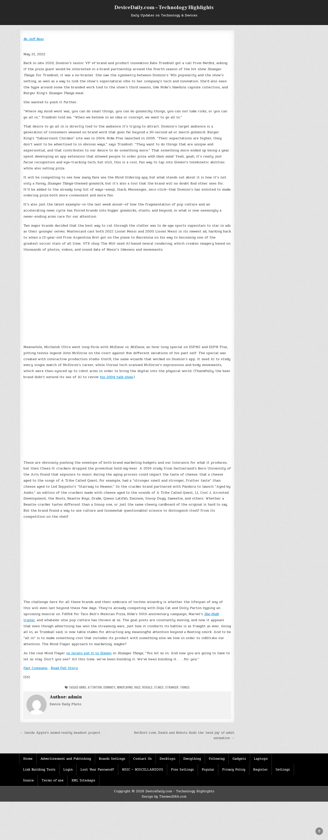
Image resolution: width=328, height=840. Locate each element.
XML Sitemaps (83, 780)
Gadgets (239, 758)
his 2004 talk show (116, 377)
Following (217, 758)
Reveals (147, 687)
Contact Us (142, 758)
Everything (192, 758)
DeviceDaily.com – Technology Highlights (164, 7)
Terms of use (53, 780)
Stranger (171, 687)
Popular (208, 769)
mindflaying (125, 687)
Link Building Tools (39, 769)
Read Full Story (64, 668)
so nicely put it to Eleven (88, 653)
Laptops (261, 758)
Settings (283, 769)
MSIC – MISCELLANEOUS (142, 769)
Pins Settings (182, 769)
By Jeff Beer (33, 39)
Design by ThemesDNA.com (164, 796)
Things (185, 687)
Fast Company (35, 668)
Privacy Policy (233, 769)
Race (137, 687)
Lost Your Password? (97, 769)
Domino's (109, 687)
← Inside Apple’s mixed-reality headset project (60, 732)
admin (75, 697)
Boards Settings (112, 758)
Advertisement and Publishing (65, 758)
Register (260, 769)
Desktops (167, 758)
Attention (95, 687)
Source (28, 780)
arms (82, 687)
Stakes (159, 687)
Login (68, 769)
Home (28, 758)
